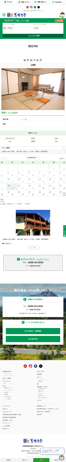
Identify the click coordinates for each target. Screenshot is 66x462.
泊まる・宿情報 (7, 378)
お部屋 (41, 460)
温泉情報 (39, 374)
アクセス (9, 2)
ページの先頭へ (64, 232)
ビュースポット (41, 379)
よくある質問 (6, 426)
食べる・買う (40, 371)
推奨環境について (41, 406)
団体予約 (34, 339)
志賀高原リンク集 (7, 420)
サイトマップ (6, 423)
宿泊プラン (25, 460)
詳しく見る (33, 247)
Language (58, 2)
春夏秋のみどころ (8, 388)
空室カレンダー (57, 460)
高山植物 (6, 392)
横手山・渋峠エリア (42, 397)
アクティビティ (7, 381)
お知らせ (5, 409)
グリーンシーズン (8, 373)
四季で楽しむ (41, 2)
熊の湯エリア (41, 395)
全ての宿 (59, 20)
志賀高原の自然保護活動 (9, 417)
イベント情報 (7, 399)
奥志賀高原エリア (42, 389)
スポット (39, 377)
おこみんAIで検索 (34, 35)
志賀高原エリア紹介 (42, 387)
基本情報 (8, 460)
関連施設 (40, 381)
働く (38, 384)
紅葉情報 (6, 394)
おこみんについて (7, 411)
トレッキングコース (8, 390)
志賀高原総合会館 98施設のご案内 (12, 414)
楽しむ (4, 386)
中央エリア (40, 393)
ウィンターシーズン (8, 375)
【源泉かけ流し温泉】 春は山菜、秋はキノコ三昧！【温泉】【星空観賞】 (25, 239)
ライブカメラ (6, 406)
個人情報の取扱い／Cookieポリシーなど (48, 409)
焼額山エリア (41, 391)
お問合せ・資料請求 (34, 331)
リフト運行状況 (7, 396)
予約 (5, 383)
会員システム (25, 2)
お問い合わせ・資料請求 (43, 411)
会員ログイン (6, 428)
